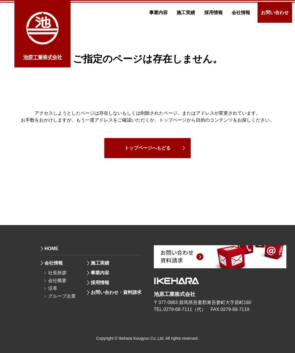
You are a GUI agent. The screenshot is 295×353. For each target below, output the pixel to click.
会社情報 (241, 12)
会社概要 (57, 280)
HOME (51, 248)
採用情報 (213, 12)
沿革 (52, 288)
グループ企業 (62, 296)
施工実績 (186, 12)
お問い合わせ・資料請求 (116, 292)
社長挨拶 (57, 272)
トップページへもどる (147, 148)
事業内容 (158, 12)
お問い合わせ (275, 12)
